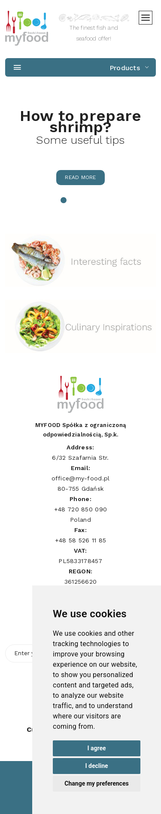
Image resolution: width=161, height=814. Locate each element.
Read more (80, 177)
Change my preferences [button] (96, 783)
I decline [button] (96, 765)
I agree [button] (96, 748)
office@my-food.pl (81, 478)
